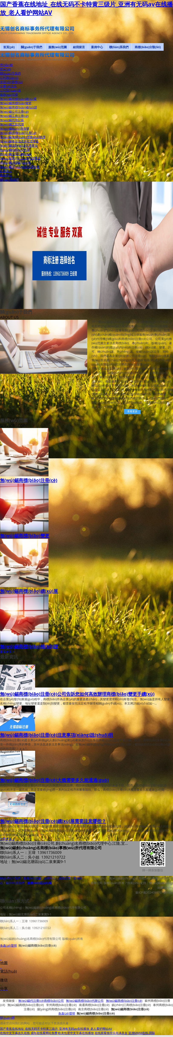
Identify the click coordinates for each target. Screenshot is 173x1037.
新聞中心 (50, 878)
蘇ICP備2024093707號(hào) (154, 892)
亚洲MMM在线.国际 (141, 1035)
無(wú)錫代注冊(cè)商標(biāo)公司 (41, 1003)
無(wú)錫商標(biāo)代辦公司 (84, 1003)
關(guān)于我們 (10, 878)
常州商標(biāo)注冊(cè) (61, 1007)
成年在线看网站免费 (44, 1035)
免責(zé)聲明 (8, 945)
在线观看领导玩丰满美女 (111, 1035)
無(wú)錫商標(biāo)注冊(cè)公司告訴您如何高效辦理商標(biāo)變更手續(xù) (77, 694)
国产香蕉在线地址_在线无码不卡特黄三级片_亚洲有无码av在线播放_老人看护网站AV (56, 1031)
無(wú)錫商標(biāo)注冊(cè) (28, 480)
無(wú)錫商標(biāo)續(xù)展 (29, 591)
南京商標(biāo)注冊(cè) (93, 1011)
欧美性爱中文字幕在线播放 (76, 1035)
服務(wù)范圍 (32, 878)
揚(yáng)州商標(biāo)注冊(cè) (56, 1011)
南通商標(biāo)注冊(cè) (94, 1007)
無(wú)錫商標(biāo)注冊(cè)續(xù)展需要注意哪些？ (53, 821)
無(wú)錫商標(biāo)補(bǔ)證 (29, 646)
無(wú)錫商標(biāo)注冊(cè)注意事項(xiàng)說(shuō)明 (56, 735)
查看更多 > (7, 652)
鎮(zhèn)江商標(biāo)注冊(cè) (131, 1007)
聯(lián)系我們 (15, 883)
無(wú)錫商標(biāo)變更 (24, 536)
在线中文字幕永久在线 (15, 1035)
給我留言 (65, 878)
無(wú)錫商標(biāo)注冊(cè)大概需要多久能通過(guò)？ (54, 780)
